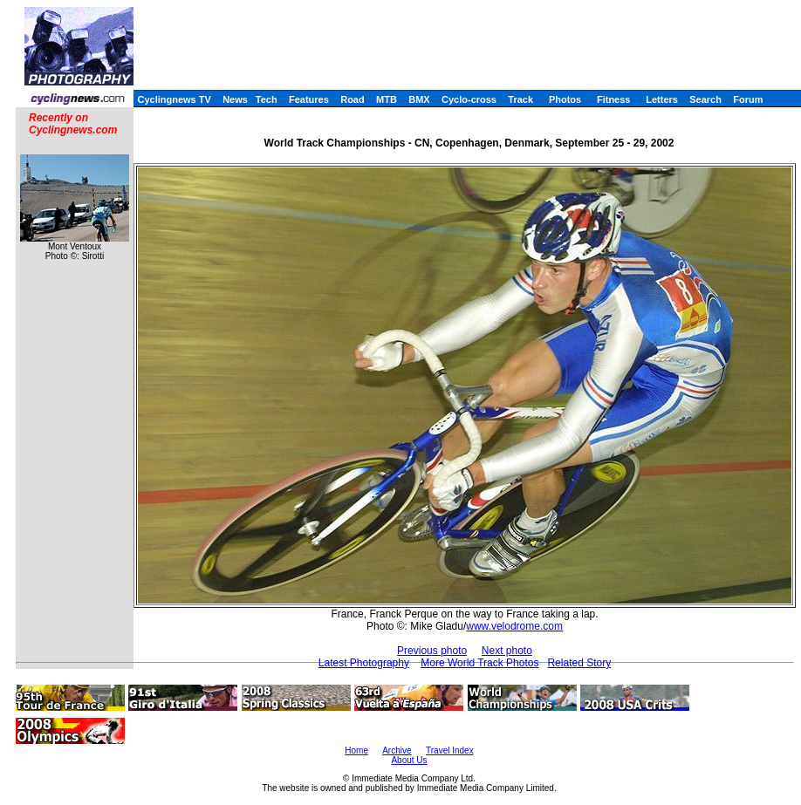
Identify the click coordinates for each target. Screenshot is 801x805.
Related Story (579, 663)
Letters (662, 99)
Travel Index (450, 750)
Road (352, 99)
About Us (409, 760)
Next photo (507, 651)
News (235, 99)
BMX (418, 99)
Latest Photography (363, 663)
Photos (565, 99)
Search (705, 99)
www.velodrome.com (514, 626)
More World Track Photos (479, 663)
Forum (748, 99)
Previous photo (432, 651)
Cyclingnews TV (173, 99)
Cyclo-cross (469, 99)
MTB (386, 99)
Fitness (614, 99)
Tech (266, 99)
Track (520, 99)
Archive (396, 750)
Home (356, 750)
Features (309, 99)
